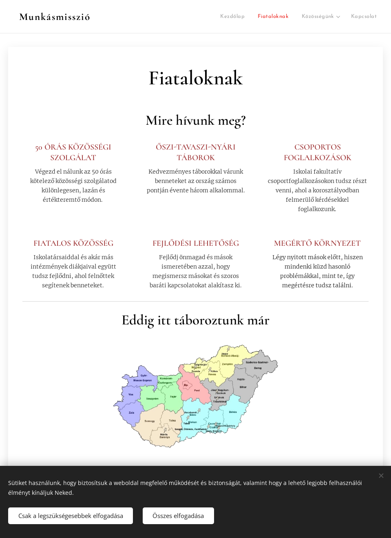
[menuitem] (172, 17)
